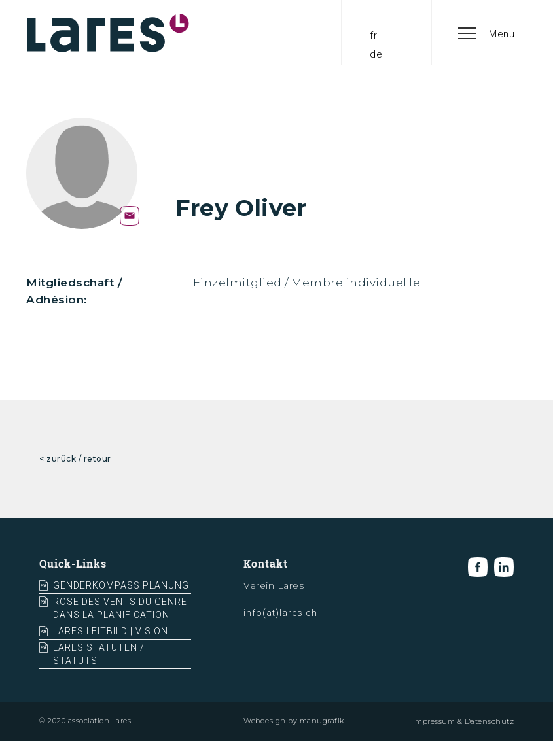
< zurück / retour (75, 459)
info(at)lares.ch (280, 613)
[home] (108, 33)
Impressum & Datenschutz (463, 721)
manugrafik (322, 720)
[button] (487, 32)
